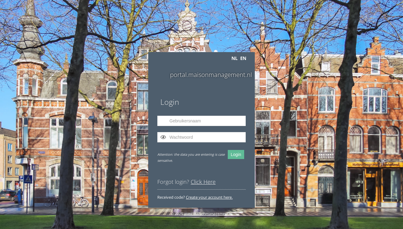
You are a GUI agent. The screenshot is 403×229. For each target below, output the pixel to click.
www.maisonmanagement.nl (208, 213)
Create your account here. (209, 197)
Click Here (203, 181)
